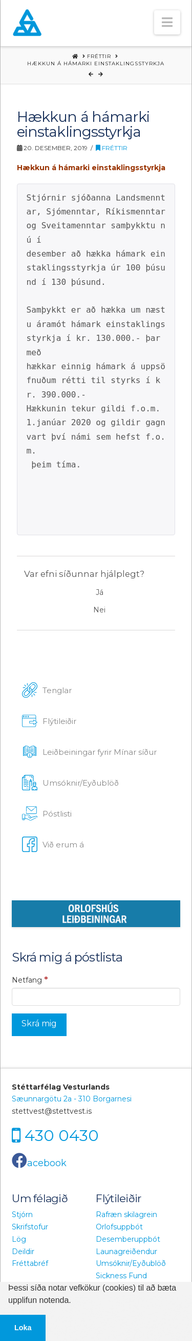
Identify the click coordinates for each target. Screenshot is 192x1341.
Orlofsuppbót (119, 1226)
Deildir (23, 1251)
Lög (19, 1239)
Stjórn (22, 1214)
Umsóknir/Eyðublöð (131, 1263)
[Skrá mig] (39, 1025)
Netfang (30, 979)
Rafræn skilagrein (126, 1214)
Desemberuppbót (128, 1239)
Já (99, 592)
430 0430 (62, 1135)
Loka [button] (23, 1328)
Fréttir (111, 148)
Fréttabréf (30, 1263)
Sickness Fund (121, 1275)
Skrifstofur (30, 1226)
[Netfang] (96, 996)
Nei (99, 609)
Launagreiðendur (126, 1251)
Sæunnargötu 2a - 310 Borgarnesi (72, 1098)
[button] (167, 22)
